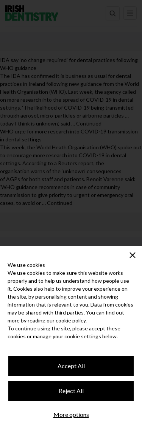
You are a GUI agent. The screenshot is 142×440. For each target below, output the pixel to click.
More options (71, 414)
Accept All (71, 365)
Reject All (71, 390)
